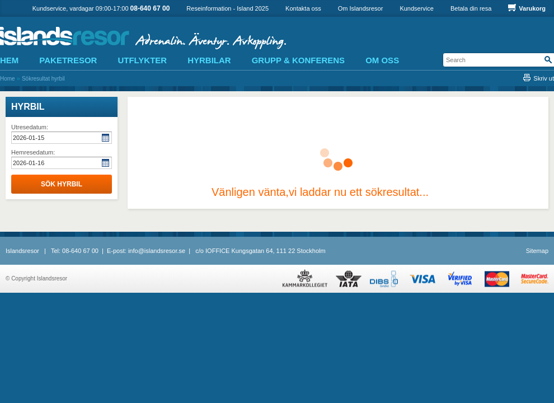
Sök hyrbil (61, 184)
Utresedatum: (29, 127)
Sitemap (537, 250)
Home (7, 79)
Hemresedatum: (33, 152)
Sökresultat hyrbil (43, 79)
